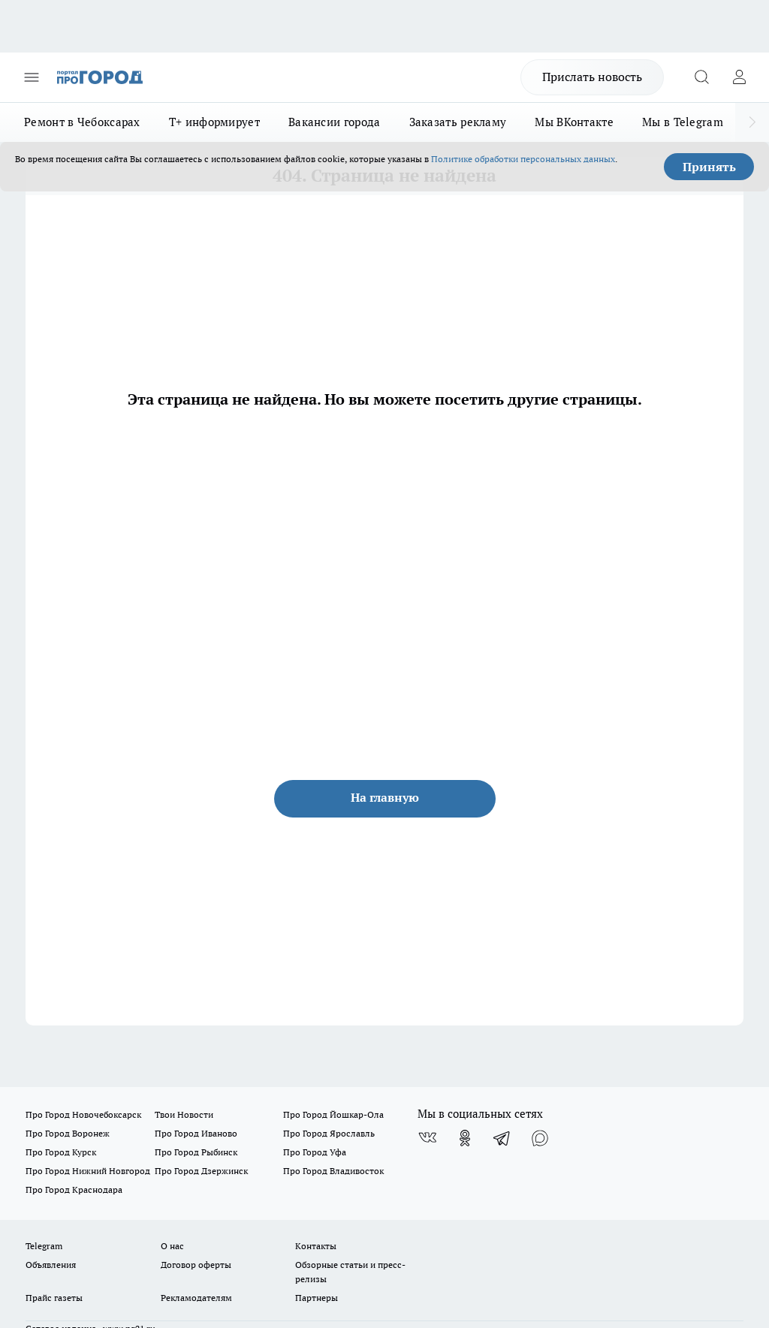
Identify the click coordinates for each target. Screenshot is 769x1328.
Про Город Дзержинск (201, 1170)
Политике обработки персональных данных (523, 158)
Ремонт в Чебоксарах (82, 122)
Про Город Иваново (196, 1133)
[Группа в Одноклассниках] (465, 1138)
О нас (172, 1245)
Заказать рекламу (458, 122)
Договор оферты (196, 1264)
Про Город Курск (61, 1152)
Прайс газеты (54, 1297)
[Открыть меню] (32, 77)
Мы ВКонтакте (574, 122)
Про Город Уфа (314, 1152)
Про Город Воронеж (68, 1133)
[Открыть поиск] (701, 77)
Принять (709, 166)
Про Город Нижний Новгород (88, 1170)
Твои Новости (184, 1114)
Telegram (44, 1245)
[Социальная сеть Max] (540, 1138)
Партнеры (316, 1297)
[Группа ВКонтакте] (427, 1138)
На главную (385, 797)
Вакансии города (334, 122)
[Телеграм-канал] (502, 1138)
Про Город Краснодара (74, 1189)
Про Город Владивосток (333, 1170)
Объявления (51, 1264)
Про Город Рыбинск (196, 1152)
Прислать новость (592, 76)
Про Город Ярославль (329, 1133)
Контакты (315, 1245)
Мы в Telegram (682, 122)
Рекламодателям (196, 1297)
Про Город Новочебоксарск (83, 1114)
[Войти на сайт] (739, 77)
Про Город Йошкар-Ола (333, 1114)
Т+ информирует (214, 122)
